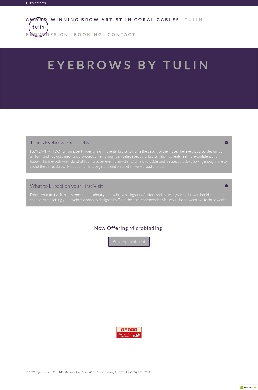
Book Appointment (129, 241)
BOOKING (88, 35)
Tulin (194, 20)
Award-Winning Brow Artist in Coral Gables (103, 20)
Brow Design (47, 35)
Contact (122, 35)
